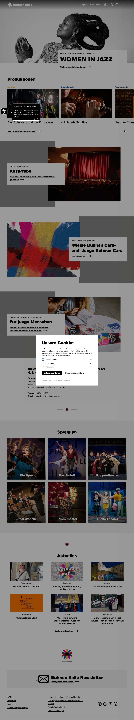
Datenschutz (58, 381)
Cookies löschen (47, 381)
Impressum (66, 381)
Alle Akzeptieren (52, 373)
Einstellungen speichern (74, 373)
